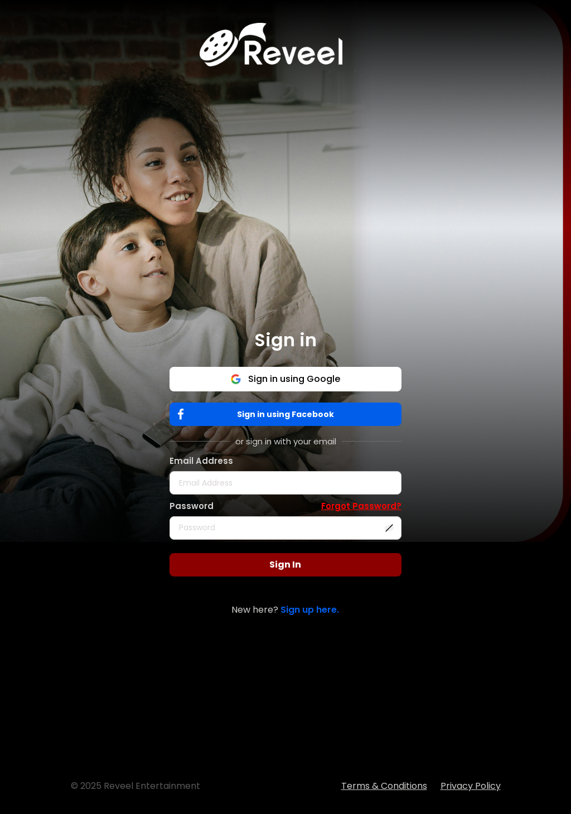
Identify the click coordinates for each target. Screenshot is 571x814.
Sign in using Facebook (258, 414)
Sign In (285, 564)
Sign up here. (309, 609)
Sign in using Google (285, 378)
